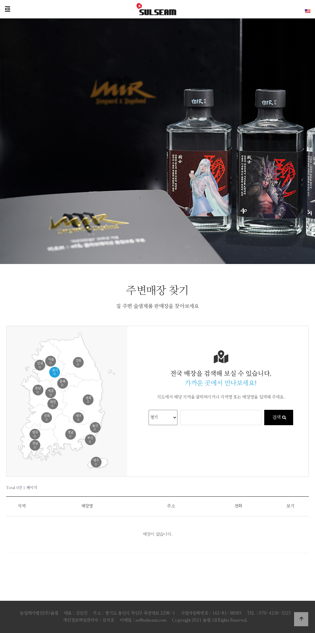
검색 (279, 417)
